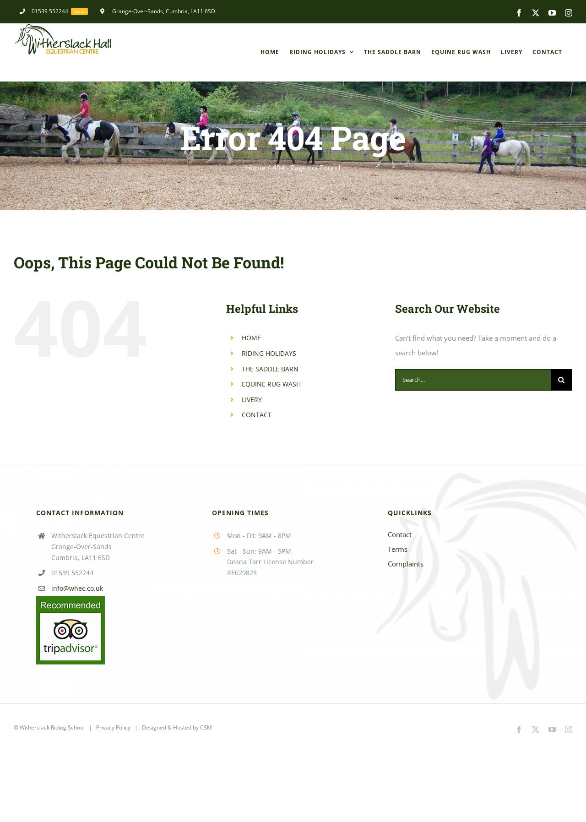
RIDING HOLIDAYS (269, 353)
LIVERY (252, 399)
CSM (206, 727)
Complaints (405, 563)
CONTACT (256, 414)
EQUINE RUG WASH (271, 384)
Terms (397, 549)
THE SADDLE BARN (270, 369)
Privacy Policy (113, 727)
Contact (400, 534)
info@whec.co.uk (77, 588)
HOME (251, 337)
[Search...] (473, 380)
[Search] (561, 380)
